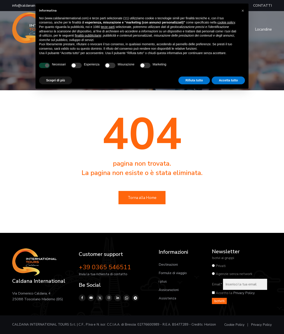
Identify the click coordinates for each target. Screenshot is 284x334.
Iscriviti (219, 301)
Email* (217, 284)
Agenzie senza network (232, 273)
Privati (219, 265)
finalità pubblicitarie (88, 35)
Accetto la (222, 293)
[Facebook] (82, 298)
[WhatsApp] (126, 298)
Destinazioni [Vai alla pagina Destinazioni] (168, 264)
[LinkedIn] (117, 298)
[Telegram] (135, 298)
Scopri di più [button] (55, 80)
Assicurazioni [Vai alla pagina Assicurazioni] (169, 289)
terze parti (108, 27)
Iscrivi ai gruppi (223, 257)
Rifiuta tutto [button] (194, 80)
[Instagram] (108, 298)
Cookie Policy (234, 324)
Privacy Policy (244, 293)
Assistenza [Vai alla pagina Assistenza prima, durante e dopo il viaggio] (167, 298)
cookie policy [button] (226, 22)
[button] (242, 10)
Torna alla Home (142, 197)
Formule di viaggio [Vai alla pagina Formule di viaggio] (173, 273)
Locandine (263, 29)
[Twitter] (100, 298)
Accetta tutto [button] (228, 80)
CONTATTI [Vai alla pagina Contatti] (262, 5)
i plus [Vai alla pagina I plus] (163, 281)
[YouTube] (91, 298)
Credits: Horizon (203, 324)
